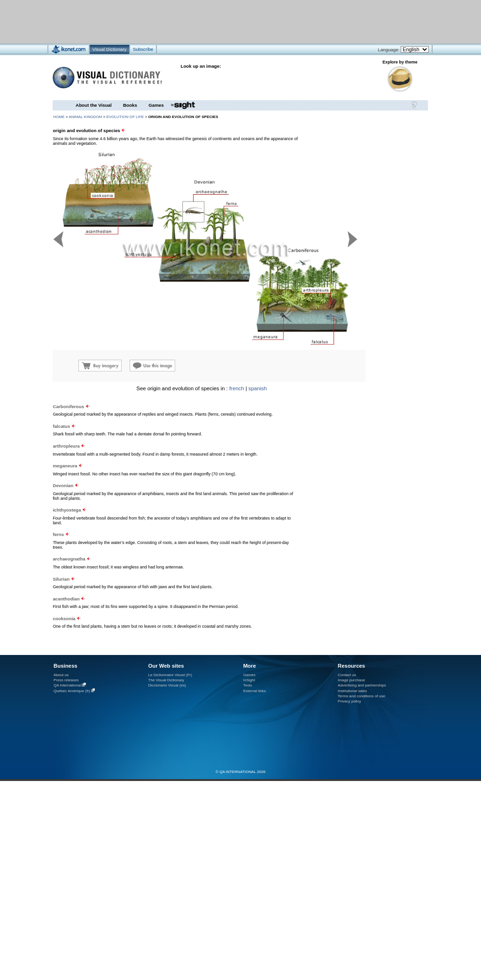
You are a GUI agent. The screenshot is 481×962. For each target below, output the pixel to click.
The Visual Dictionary (166, 680)
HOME (58, 117)
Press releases (66, 680)
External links (254, 691)
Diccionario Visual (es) (167, 685)
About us (61, 675)
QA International (67, 685)
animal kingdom (85, 117)
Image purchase (351, 680)
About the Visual (94, 105)
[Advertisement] (212, 21)
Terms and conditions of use (361, 696)
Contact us (347, 675)
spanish (257, 388)
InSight (249, 680)
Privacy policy (349, 701)
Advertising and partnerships (362, 685)
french (236, 388)
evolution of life (125, 117)
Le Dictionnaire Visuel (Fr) (170, 675)
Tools (247, 685)
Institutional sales (352, 691)
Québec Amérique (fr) (72, 691)
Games (155, 105)
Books (130, 105)
